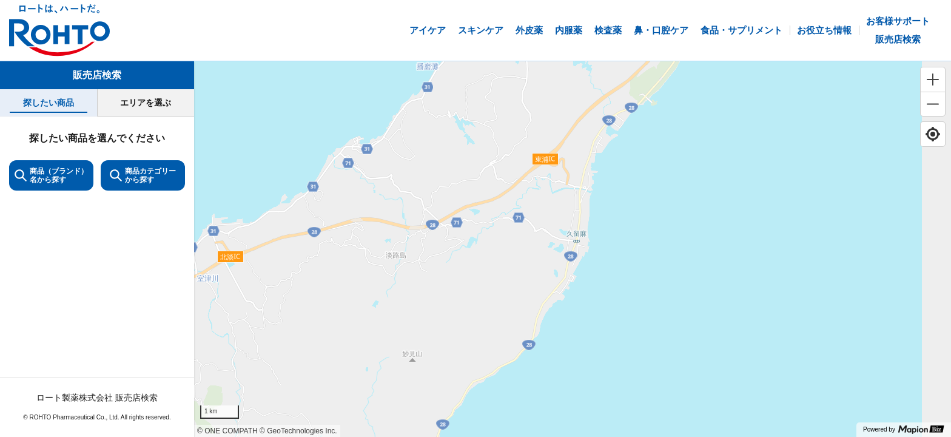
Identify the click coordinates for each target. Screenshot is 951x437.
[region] (572, 249)
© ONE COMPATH (227, 431)
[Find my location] (933, 134)
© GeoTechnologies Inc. (298, 431)
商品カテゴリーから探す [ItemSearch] (143, 175)
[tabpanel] (97, 276)
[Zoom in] (933, 79)
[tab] (48, 103)
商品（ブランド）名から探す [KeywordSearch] (51, 175)
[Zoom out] (933, 104)
